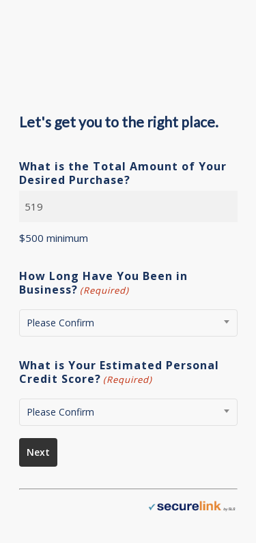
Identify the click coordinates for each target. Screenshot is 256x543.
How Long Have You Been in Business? (103, 283)
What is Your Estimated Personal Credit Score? (119, 372)
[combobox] (128, 323)
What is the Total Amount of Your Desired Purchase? (123, 173)
